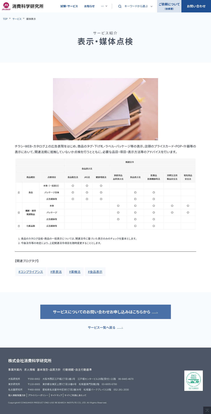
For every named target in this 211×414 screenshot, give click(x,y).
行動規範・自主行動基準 (77, 369)
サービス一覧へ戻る (105, 327)
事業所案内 (15, 369)
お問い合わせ (196, 6)
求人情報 (29, 369)
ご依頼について (169, 6)
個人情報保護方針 (17, 395)
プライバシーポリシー (38, 395)
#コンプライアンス (30, 271)
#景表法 (56, 271)
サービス (16, 18)
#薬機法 (74, 271)
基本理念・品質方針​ (49, 369)
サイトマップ (56, 395)
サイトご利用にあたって (75, 395)
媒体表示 (31, 18)
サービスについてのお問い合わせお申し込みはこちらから (105, 312)
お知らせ (89, 6)
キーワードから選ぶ (136, 6)
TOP (5, 18)
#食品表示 (95, 271)
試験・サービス (69, 6)
